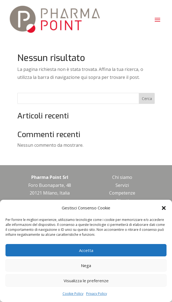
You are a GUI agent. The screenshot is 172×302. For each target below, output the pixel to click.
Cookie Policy (73, 293)
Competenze (122, 193)
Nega (86, 265)
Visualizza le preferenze (86, 280)
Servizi (122, 185)
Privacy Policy (96, 293)
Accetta (86, 250)
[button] (164, 208)
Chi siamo (122, 177)
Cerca (147, 98)
